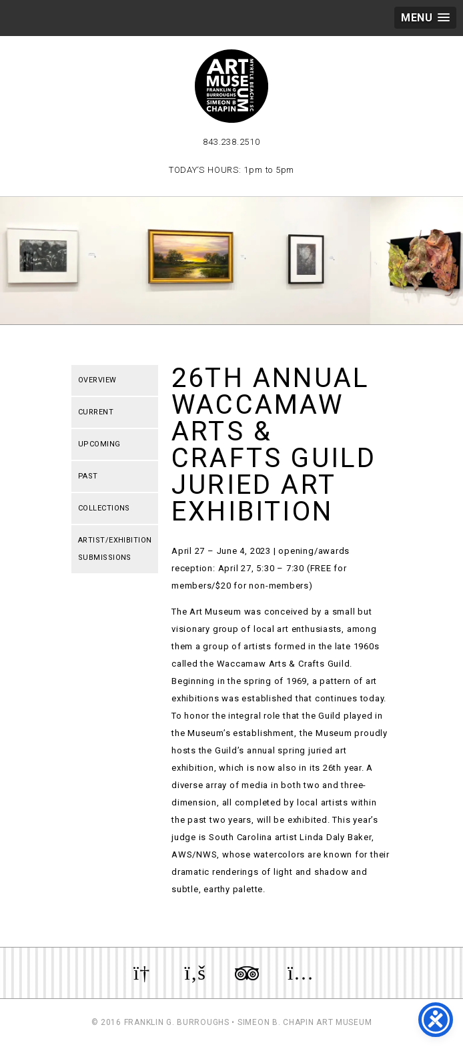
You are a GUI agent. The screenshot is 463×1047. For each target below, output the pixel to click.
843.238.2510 (231, 142)
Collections (104, 508)
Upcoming (99, 444)
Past (88, 476)
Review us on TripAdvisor (247, 973)
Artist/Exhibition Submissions (114, 549)
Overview (97, 380)
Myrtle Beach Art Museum (231, 86)
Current (95, 412)
